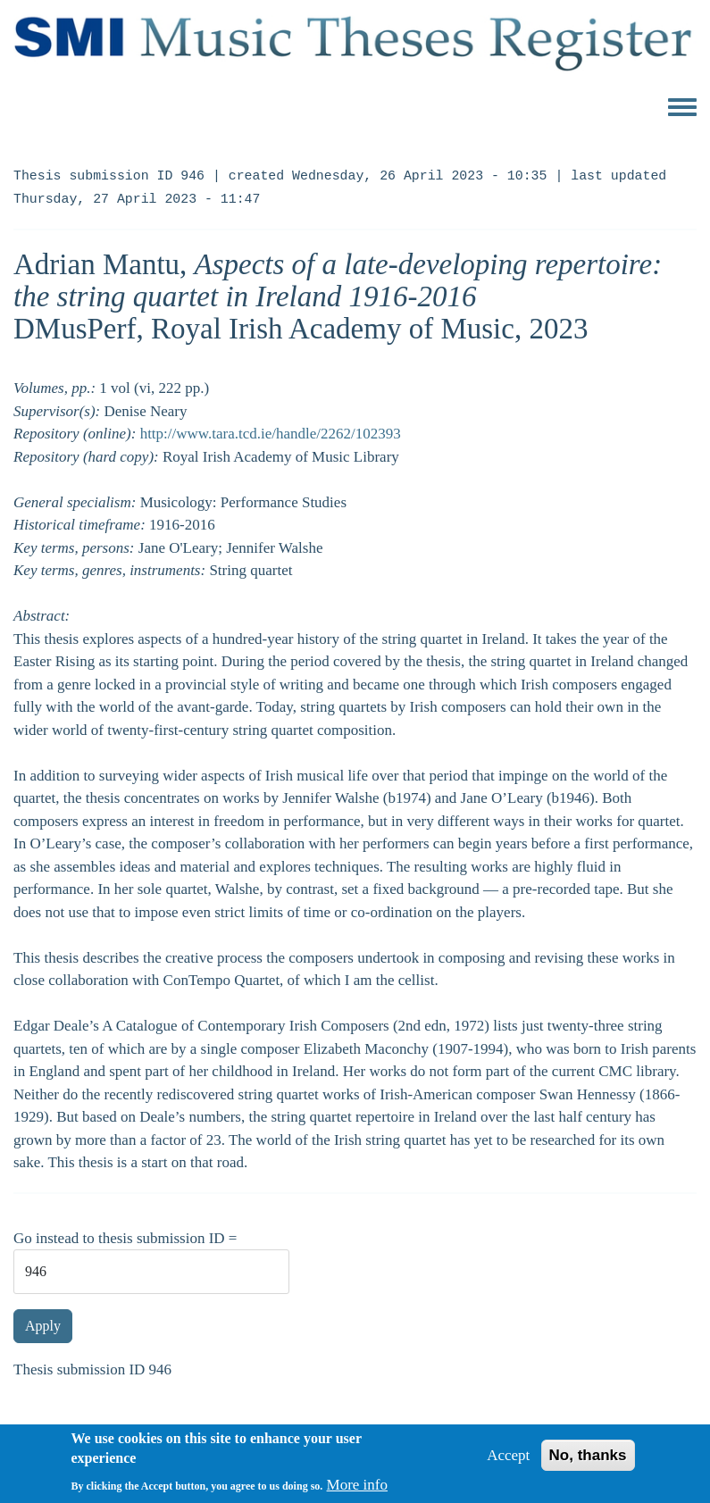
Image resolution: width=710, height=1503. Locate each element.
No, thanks (588, 1462)
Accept (508, 1462)
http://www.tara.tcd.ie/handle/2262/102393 (270, 433)
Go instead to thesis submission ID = (125, 1238)
